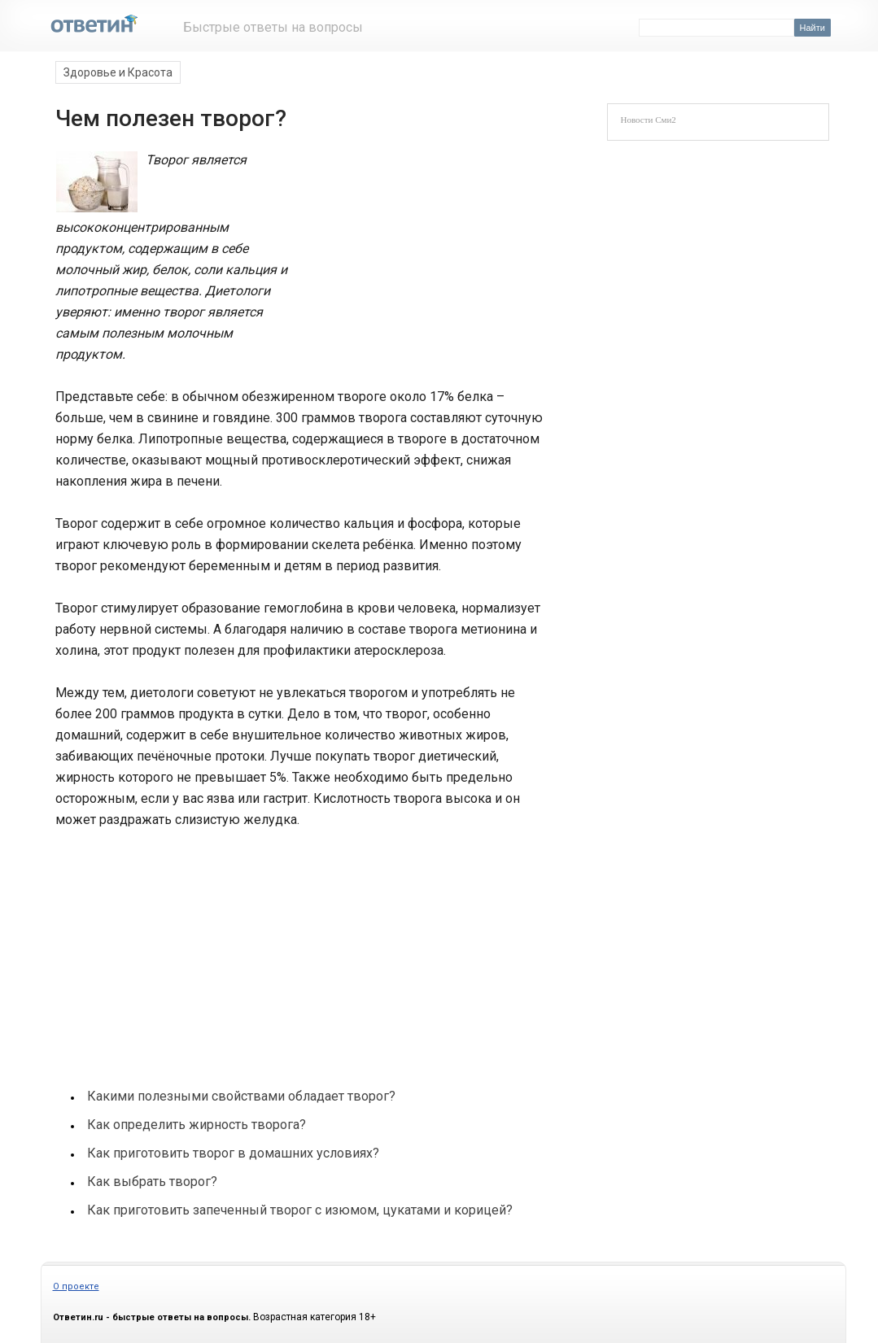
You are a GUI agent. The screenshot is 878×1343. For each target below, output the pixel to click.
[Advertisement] (417, 258)
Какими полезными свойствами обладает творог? (241, 1096)
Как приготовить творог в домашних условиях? (233, 1153)
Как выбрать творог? (152, 1181)
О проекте (76, 1286)
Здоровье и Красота (118, 72)
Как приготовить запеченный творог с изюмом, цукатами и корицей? (300, 1210)
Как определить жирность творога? (196, 1124)
